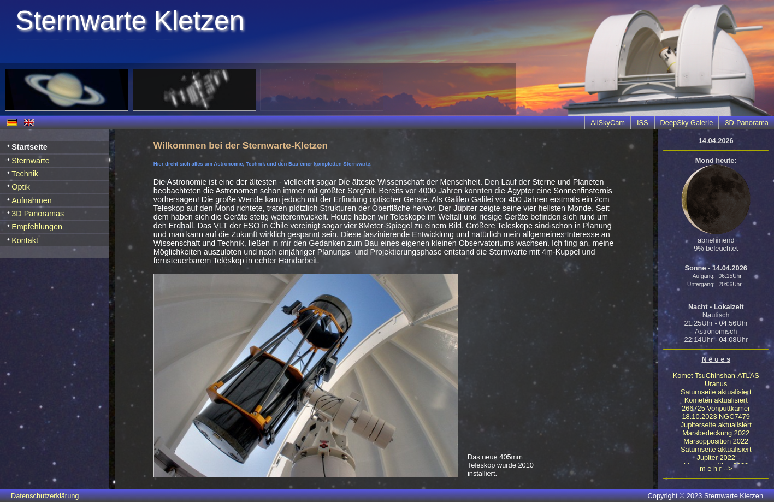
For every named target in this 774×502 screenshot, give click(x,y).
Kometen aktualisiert (716, 400)
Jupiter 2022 (716, 457)
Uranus (716, 384)
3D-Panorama (747, 123)
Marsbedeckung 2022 (715, 433)
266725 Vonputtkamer (716, 408)
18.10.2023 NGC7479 (716, 416)
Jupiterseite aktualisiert (716, 425)
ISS (642, 123)
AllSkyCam (607, 123)
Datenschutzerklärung (45, 496)
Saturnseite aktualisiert (716, 392)
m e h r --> (716, 468)
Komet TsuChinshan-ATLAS (716, 375)
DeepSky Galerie (686, 123)
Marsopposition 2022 (715, 441)
